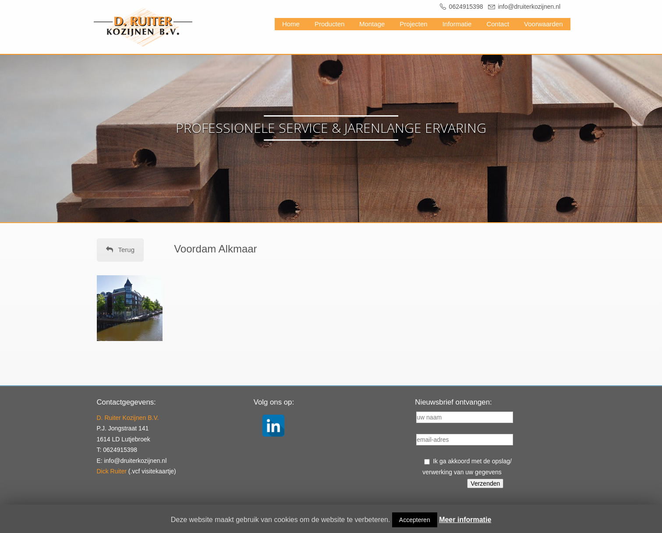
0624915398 (466, 6)
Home (291, 24)
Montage (372, 24)
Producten (329, 24)
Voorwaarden (543, 24)
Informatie (457, 24)
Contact (497, 24)
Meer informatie (465, 519)
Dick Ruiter (112, 471)
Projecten (413, 24)
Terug (120, 249)
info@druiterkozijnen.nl (529, 6)
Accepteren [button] (414, 519)
